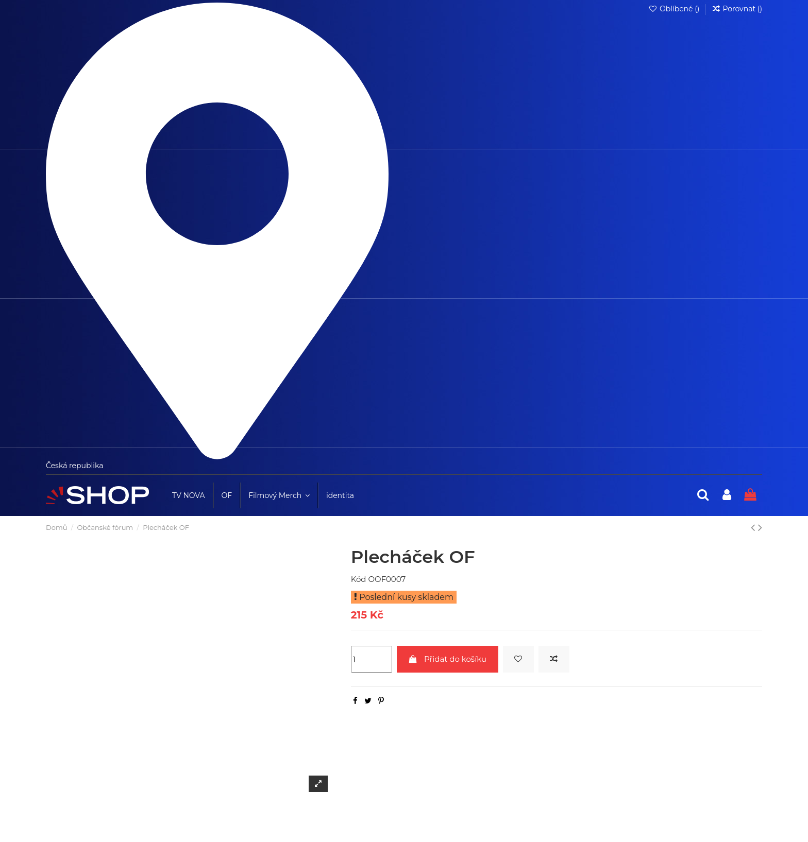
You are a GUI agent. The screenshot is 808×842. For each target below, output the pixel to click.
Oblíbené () (674, 8)
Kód (358, 579)
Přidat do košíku (447, 659)
